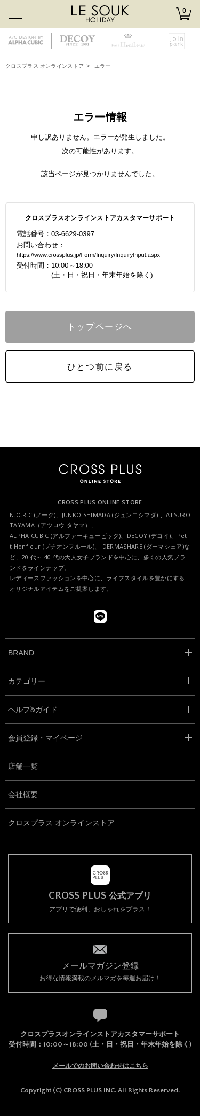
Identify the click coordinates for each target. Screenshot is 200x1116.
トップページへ (100, 326)
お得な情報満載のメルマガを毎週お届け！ (100, 970)
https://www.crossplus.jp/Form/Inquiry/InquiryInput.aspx (88, 255)
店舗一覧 (23, 766)
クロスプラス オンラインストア (44, 66)
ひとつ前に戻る (100, 366)
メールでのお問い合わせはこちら (100, 1066)
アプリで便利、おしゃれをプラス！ (100, 902)
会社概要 (23, 794)
